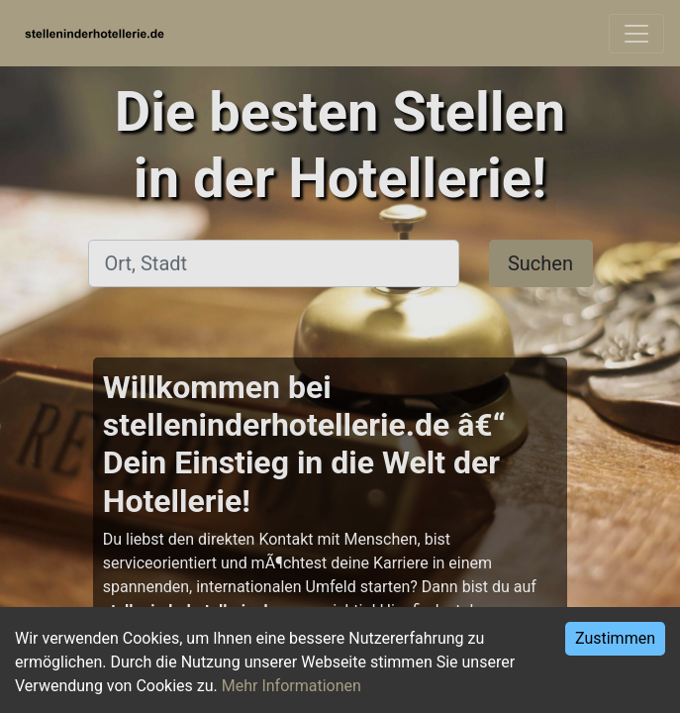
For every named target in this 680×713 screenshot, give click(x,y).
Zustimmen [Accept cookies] (615, 638)
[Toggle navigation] (636, 33)
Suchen (540, 263)
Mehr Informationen (291, 685)
